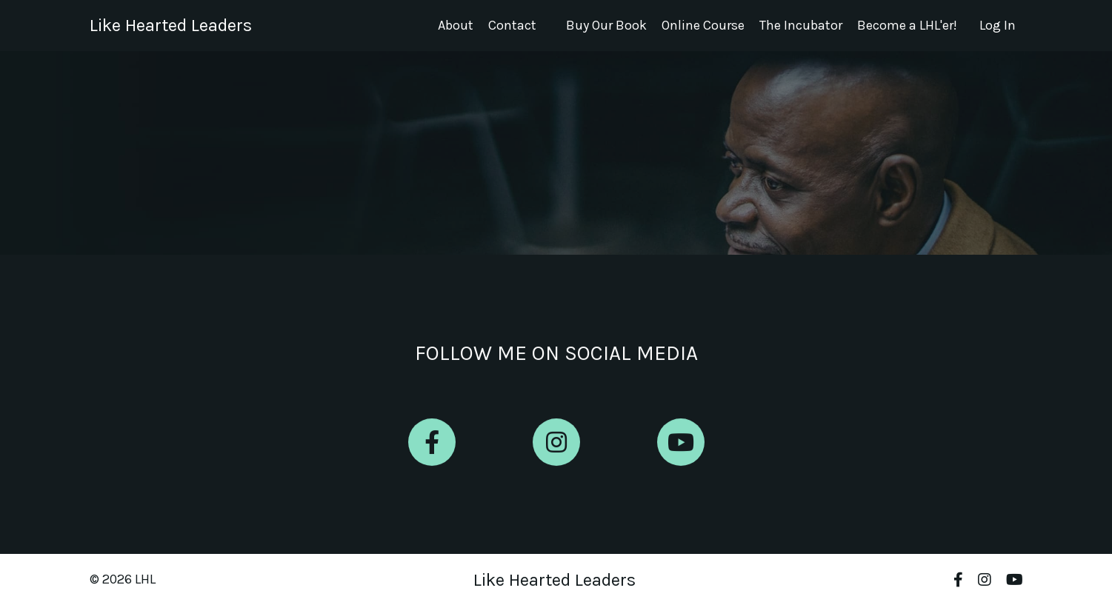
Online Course (703, 25)
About (455, 25)
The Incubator (800, 25)
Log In (997, 25)
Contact (512, 25)
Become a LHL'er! (907, 25)
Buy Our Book (606, 25)
